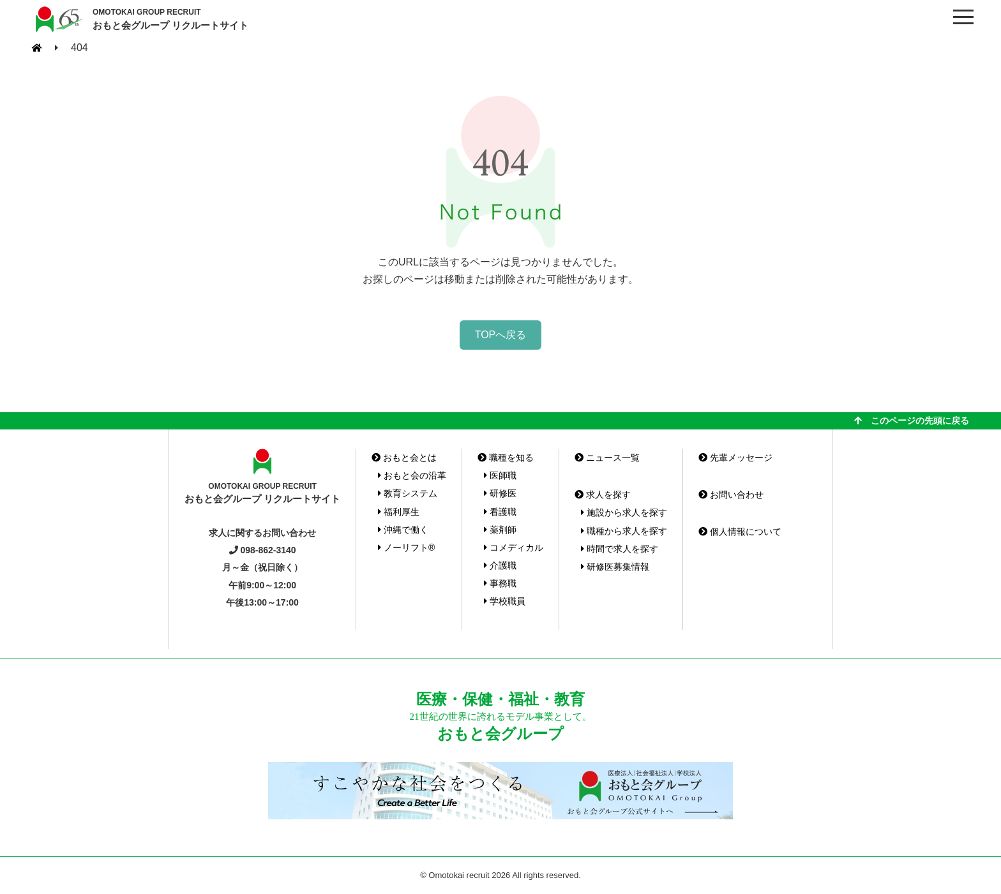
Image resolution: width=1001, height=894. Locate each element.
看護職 (500, 512)
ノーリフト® (406, 547)
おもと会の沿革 (412, 475)
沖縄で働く (403, 530)
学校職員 (504, 601)
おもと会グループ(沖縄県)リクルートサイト (57, 19)
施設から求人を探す (624, 512)
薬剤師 (500, 530)
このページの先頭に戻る (911, 420)
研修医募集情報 (615, 567)
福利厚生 (398, 512)
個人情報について (739, 531)
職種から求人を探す (624, 531)
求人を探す (603, 494)
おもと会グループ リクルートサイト (170, 18)
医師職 (500, 475)
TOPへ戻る (501, 334)
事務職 (500, 583)
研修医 (500, 493)
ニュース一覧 (607, 457)
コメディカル (513, 547)
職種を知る (506, 457)
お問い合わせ (731, 494)
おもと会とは (404, 457)
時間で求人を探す (619, 549)
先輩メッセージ (735, 457)
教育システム (407, 493)
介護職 (500, 565)
